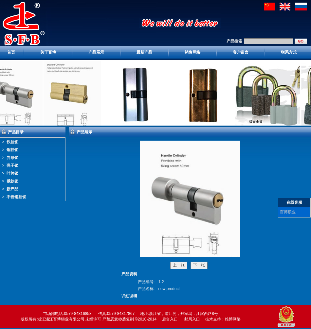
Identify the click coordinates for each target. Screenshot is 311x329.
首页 (11, 52)
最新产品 (144, 52)
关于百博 (48, 52)
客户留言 (240, 52)
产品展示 (96, 52)
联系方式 (289, 52)
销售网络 (192, 52)
